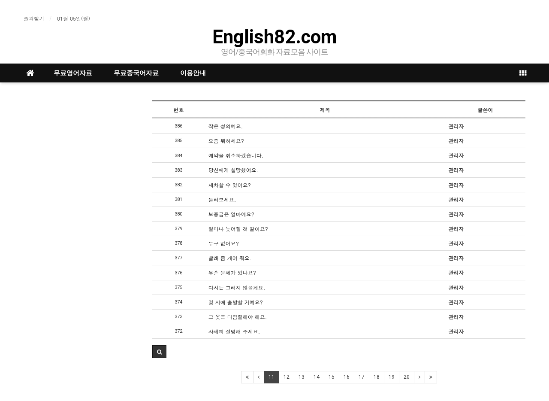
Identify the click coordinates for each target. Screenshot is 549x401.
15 (332, 377)
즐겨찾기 (34, 18)
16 (347, 377)
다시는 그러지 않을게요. (236, 287)
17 (362, 377)
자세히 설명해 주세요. (234, 331)
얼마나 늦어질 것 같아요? (238, 228)
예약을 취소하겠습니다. (236, 155)
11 (271, 377)
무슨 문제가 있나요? (232, 272)
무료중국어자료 (136, 73)
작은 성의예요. (225, 126)
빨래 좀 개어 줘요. (230, 257)
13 (302, 377)
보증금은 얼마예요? (231, 214)
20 (407, 377)
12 (287, 377)
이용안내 (193, 73)
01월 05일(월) (73, 18)
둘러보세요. (222, 199)
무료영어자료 (73, 73)
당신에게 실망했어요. (233, 169)
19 (392, 377)
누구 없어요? (223, 243)
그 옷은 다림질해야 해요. (237, 316)
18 (377, 377)
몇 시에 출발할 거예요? (235, 302)
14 (317, 377)
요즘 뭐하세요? (226, 140)
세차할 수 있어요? (229, 184)
